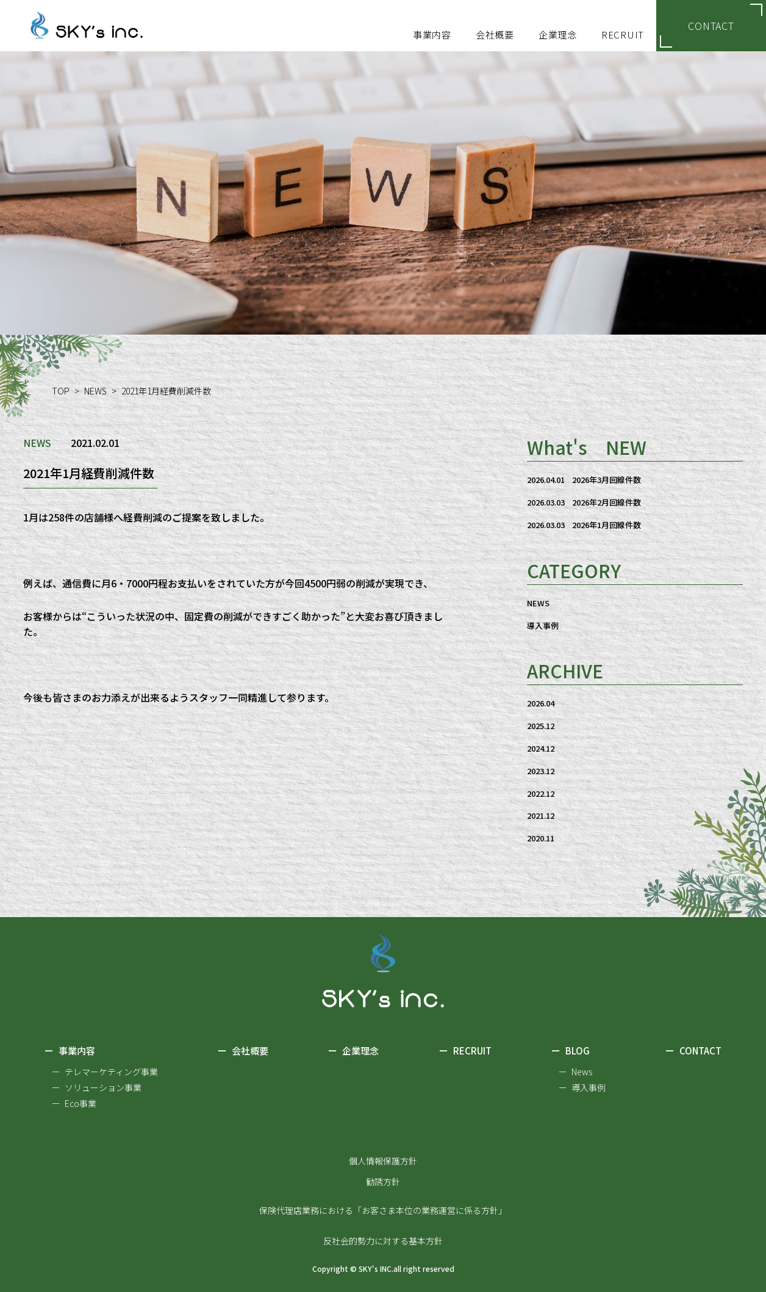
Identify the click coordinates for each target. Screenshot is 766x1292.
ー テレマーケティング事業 (105, 1071)
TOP (61, 391)
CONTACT (711, 26)
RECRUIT (465, 1051)
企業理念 (353, 1051)
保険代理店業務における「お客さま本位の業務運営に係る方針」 (383, 1210)
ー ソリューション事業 (96, 1087)
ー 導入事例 (582, 1087)
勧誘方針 (383, 1181)
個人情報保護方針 (383, 1160)
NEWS (95, 391)
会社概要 (243, 1051)
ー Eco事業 (74, 1103)
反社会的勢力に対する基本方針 (383, 1241)
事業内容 (70, 1051)
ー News (575, 1071)
